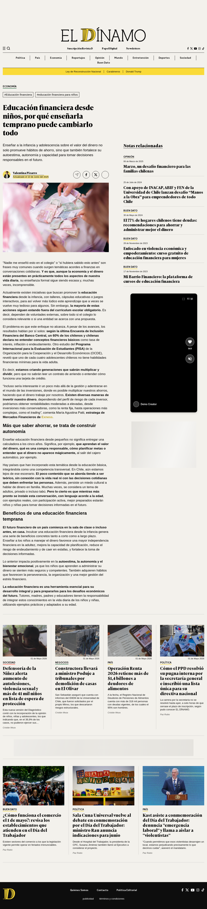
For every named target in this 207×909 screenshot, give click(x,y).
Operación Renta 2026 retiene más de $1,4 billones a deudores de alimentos (128, 678)
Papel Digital (109, 48)
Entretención (141, 57)
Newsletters (133, 48)
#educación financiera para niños (57, 94)
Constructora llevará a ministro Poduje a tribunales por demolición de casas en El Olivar (76, 678)
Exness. (47, 417)
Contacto (102, 890)
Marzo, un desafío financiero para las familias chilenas (157, 168)
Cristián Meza (9, 727)
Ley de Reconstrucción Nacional (83, 71)
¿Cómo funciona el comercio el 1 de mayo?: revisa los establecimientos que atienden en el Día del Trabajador (32, 825)
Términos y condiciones (111, 898)
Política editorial (127, 890)
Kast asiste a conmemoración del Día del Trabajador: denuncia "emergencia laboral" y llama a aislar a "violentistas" (172, 825)
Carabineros (113, 71)
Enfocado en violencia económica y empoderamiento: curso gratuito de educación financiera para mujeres (155, 252)
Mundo (118, 57)
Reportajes (78, 57)
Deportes (164, 57)
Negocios (61, 662)
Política (20, 57)
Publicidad (88, 898)
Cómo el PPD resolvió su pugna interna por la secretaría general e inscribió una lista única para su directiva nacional (182, 680)
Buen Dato (103, 62)
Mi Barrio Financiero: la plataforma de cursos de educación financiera (158, 278)
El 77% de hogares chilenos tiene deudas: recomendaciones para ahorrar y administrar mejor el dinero (160, 224)
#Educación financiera (18, 94)
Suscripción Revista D (80, 48)
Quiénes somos (79, 890)
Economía (56, 57)
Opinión (99, 57)
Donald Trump (133, 71)
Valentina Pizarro (25, 173)
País (37, 57)
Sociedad (185, 57)
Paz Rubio (165, 714)
